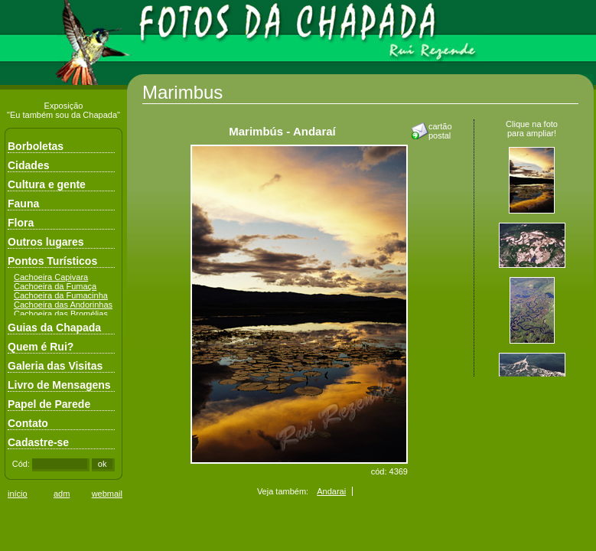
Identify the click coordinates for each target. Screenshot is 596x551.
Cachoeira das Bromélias (61, 313)
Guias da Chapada (54, 327)
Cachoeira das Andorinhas (63, 304)
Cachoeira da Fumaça (55, 286)
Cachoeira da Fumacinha (61, 295)
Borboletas (36, 146)
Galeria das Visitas (55, 366)
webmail (107, 493)
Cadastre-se (38, 442)
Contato (28, 423)
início (18, 493)
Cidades (28, 165)
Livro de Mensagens (59, 385)
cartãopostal (440, 131)
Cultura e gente (47, 184)
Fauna (23, 203)
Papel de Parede (49, 404)
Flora (21, 223)
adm (62, 493)
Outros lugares (46, 242)
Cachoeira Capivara (51, 277)
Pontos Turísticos (52, 261)
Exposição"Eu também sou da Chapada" (63, 110)
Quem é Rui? (40, 347)
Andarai (331, 491)
